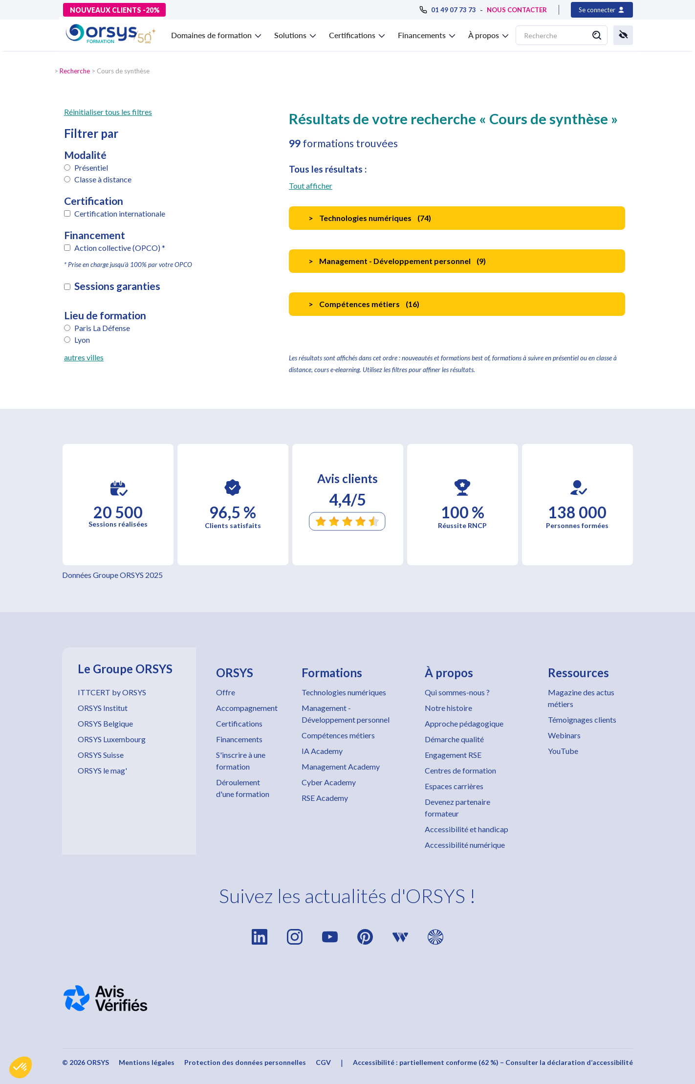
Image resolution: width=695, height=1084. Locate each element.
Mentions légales (146, 1062)
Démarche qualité (454, 739)
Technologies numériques (344, 692)
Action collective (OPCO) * (119, 247)
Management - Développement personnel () (397, 260)
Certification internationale (119, 213)
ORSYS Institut (103, 707)
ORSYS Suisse (101, 754)
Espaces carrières (454, 786)
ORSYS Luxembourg (112, 739)
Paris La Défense (102, 327)
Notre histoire (448, 707)
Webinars (564, 735)
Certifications (239, 723)
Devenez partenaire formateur (457, 807)
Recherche (75, 71)
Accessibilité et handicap (466, 829)
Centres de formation (460, 770)
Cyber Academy (329, 782)
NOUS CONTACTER (517, 10)
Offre (225, 692)
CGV (323, 1062)
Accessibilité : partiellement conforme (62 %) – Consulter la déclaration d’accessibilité (493, 1062)
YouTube (563, 750)
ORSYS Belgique (105, 723)
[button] (20, 1067)
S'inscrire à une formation (240, 760)
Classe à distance (102, 179)
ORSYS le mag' (102, 770)
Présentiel (91, 167)
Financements (239, 739)
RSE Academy (325, 797)
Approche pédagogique (464, 723)
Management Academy (341, 766)
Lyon (82, 339)
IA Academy (322, 750)
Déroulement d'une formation (242, 787)
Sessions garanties (117, 286)
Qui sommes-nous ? (457, 692)
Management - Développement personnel (346, 713)
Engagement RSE (453, 754)
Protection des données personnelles (245, 1062)
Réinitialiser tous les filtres (108, 111)
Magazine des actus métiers (581, 697)
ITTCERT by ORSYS (112, 692)
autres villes (84, 357)
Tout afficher (310, 185)
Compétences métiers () (363, 304)
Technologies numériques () (369, 217)
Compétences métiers (338, 735)
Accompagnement (247, 707)
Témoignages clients (582, 719)
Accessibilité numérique (465, 844)
